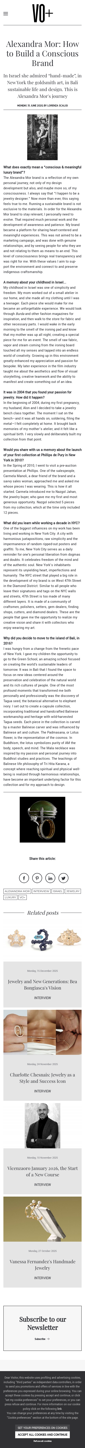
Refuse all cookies (43, 1441)
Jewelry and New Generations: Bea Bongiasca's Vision (42, 984)
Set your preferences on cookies (42, 1428)
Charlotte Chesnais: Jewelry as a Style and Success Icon (42, 1077)
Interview (41, 891)
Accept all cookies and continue (42, 1435)
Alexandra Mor (17, 891)
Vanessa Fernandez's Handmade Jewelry (42, 1264)
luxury (10, 897)
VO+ (22, 897)
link (59, 1409)
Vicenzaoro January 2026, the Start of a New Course (42, 1171)
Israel (58, 891)
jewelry (72, 891)
